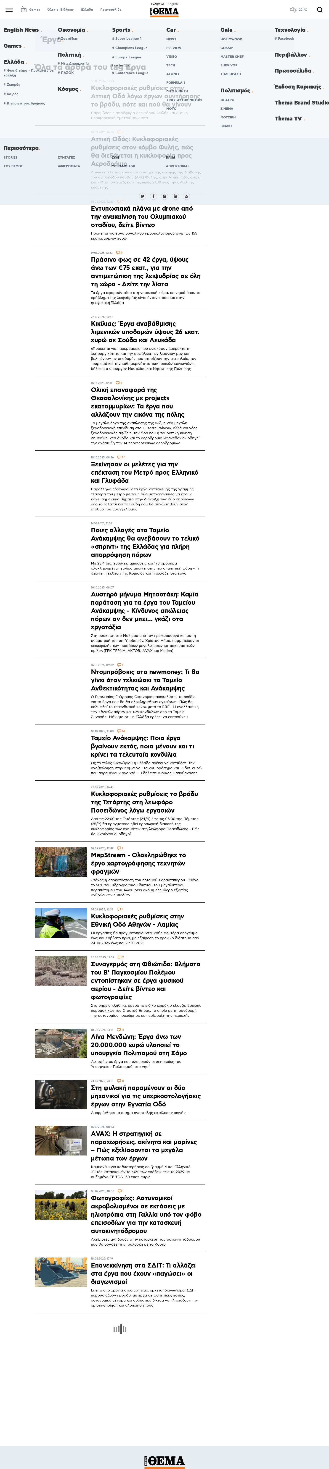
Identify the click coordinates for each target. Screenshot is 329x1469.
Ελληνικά (157, 4)
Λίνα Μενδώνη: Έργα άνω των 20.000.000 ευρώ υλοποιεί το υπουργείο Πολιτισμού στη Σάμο (139, 1045)
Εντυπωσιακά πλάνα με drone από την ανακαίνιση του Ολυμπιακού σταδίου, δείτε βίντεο (142, 217)
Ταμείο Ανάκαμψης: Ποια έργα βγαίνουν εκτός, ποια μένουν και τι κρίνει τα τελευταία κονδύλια (142, 746)
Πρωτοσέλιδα (111, 10)
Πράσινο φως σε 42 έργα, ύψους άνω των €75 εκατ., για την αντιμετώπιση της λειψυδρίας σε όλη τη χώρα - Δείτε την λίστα (145, 272)
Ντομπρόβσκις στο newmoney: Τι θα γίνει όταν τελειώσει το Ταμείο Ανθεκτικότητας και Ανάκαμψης (145, 680)
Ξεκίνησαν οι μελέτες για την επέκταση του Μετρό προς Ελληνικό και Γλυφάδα (144, 472)
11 (123, 1030)
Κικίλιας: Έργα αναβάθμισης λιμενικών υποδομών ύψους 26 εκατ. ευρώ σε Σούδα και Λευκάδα (145, 332)
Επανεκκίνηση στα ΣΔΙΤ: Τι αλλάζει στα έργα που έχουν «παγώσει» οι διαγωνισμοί (143, 1274)
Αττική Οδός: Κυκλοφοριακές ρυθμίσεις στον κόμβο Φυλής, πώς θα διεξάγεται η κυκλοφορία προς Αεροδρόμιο (142, 151)
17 (123, 457)
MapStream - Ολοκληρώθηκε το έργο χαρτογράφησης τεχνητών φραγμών (138, 863)
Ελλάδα (87, 10)
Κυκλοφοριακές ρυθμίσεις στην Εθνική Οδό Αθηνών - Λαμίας (137, 920)
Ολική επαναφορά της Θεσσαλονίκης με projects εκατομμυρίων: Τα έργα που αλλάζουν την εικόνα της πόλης (137, 402)
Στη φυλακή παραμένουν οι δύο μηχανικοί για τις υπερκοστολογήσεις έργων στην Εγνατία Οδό (146, 1096)
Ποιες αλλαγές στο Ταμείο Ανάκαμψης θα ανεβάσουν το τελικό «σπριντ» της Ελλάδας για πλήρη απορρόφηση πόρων (145, 542)
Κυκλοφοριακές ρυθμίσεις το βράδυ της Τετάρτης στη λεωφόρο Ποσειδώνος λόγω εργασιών (144, 802)
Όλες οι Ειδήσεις (60, 10)
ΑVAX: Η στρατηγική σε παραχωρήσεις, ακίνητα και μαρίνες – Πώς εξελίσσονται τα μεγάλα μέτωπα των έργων (144, 1146)
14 (123, 731)
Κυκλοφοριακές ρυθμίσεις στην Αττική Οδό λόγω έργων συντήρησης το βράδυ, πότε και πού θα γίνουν (145, 96)
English (173, 4)
